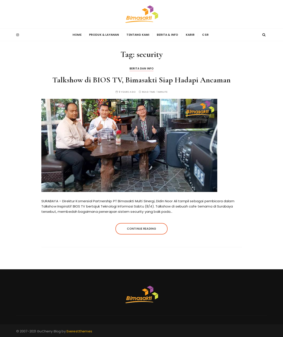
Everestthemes (79, 331)
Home (77, 35)
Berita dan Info (141, 68)
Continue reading (141, 228)
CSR (205, 35)
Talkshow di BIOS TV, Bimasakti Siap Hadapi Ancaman (141, 80)
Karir (190, 35)
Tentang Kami (137, 35)
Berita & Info (167, 35)
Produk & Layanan (104, 35)
